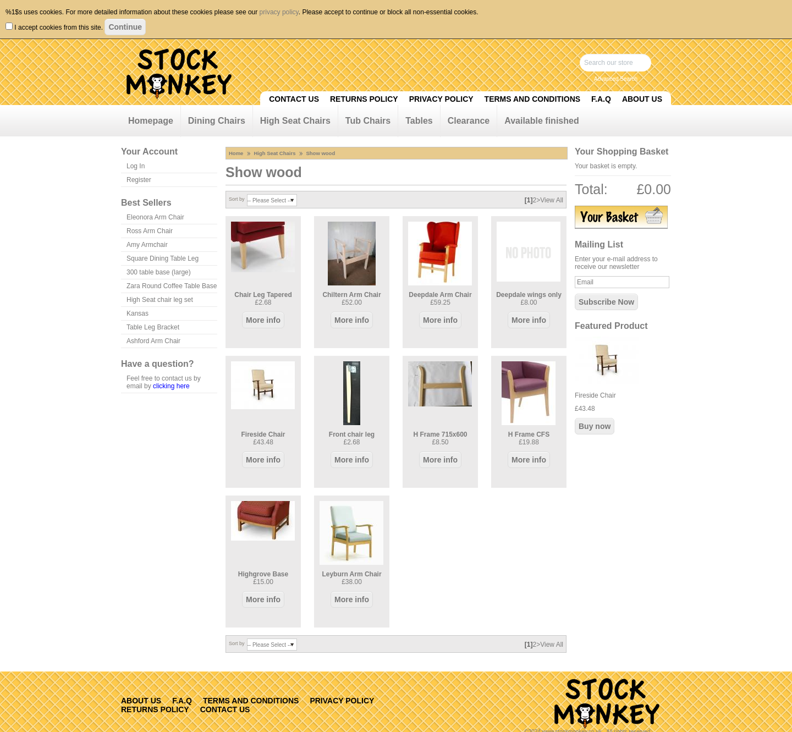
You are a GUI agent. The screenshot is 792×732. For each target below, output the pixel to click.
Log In (136, 166)
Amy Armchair (147, 245)
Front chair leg (352, 434)
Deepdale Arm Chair (440, 295)
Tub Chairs (368, 120)
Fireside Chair (263, 434)
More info (263, 320)
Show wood (320, 153)
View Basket (621, 217)
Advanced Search (615, 79)
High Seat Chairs (295, 120)
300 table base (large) (159, 272)
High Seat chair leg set (160, 300)
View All (551, 200)
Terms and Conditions (532, 99)
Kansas (137, 313)
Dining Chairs (216, 120)
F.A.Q (601, 99)
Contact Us (294, 99)
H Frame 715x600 (440, 434)
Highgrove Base (263, 574)
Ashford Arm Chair (153, 341)
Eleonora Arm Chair (155, 217)
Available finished (541, 120)
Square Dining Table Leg (163, 258)
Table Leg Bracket (153, 327)
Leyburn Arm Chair (351, 574)
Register (139, 180)
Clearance (469, 120)
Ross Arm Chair (150, 231)
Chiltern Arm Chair (351, 295)
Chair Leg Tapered (263, 295)
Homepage (150, 120)
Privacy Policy (441, 99)
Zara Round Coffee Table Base (172, 286)
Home (236, 153)
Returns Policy (364, 99)
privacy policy (279, 12)
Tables (419, 120)
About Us (642, 99)
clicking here (171, 386)
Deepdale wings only (529, 295)
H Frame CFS (528, 434)
